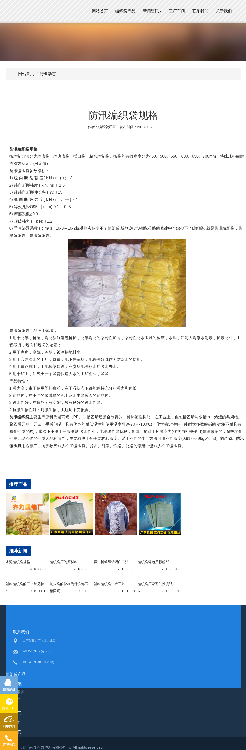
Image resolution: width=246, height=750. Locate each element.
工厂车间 (177, 11)
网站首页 (100, 11)
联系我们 (200, 11)
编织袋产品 (125, 11)
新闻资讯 (152, 11)
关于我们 (224, 11)
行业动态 (48, 74)
